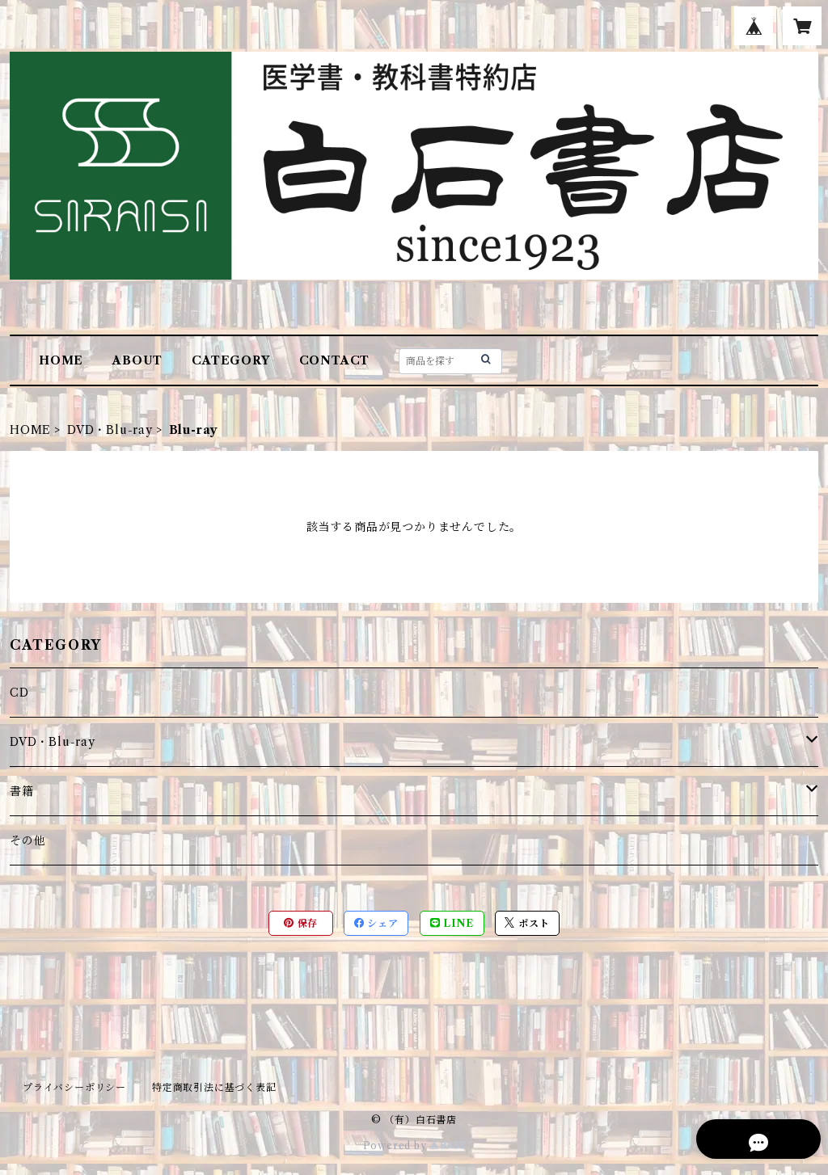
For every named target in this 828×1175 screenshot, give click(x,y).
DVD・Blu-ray (110, 430)
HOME (61, 360)
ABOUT (137, 360)
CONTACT (334, 360)
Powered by (414, 1145)
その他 (27, 840)
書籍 (22, 791)
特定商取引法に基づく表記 (214, 1087)
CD (19, 692)
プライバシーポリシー (74, 1087)
